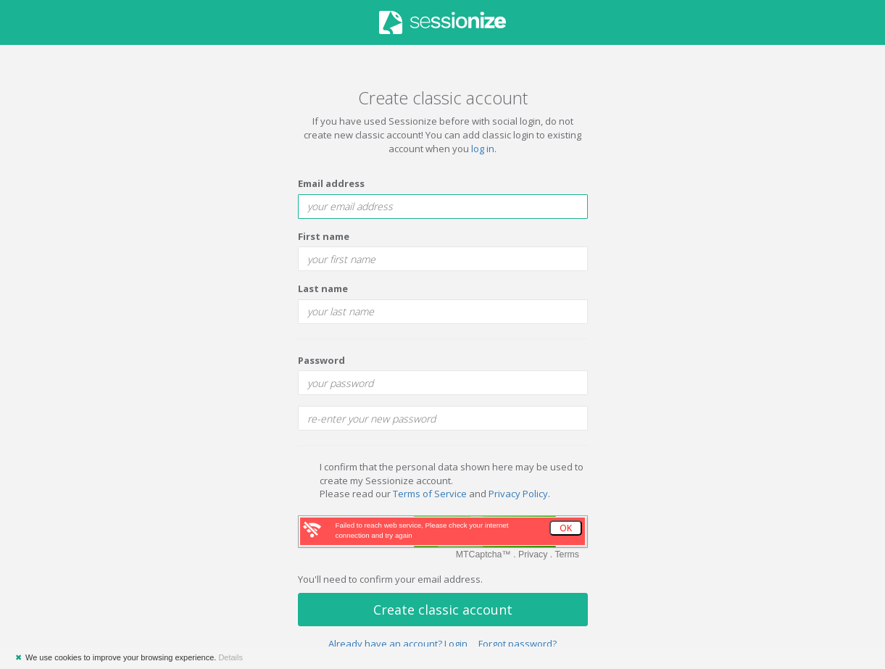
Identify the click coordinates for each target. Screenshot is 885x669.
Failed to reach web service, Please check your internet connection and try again (422, 530)
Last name (323, 288)
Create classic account (442, 609)
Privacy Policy (518, 493)
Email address (331, 183)
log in (482, 148)
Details (230, 657)
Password (321, 360)
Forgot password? (517, 643)
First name (323, 236)
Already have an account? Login (398, 643)
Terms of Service (430, 493)
